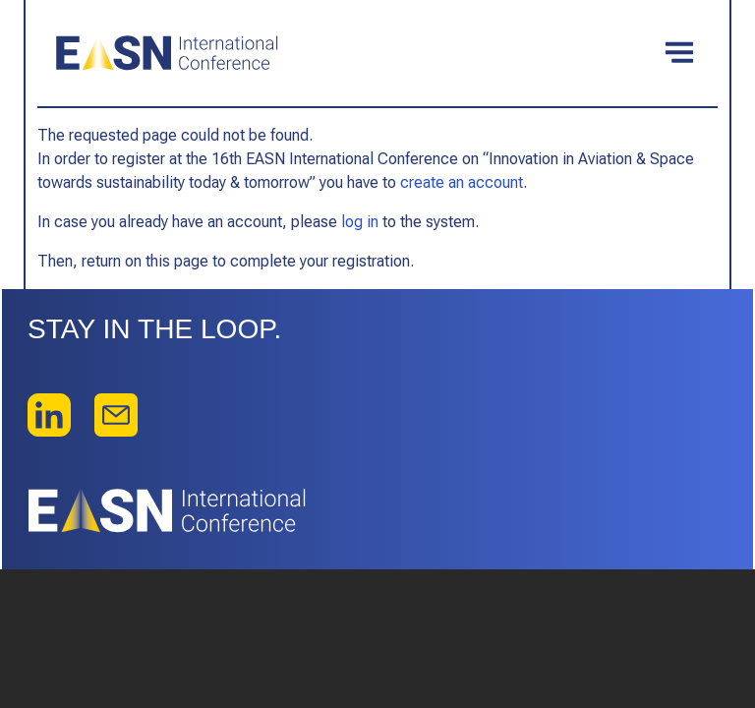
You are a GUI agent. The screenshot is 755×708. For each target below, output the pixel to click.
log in (359, 221)
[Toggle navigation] (679, 53)
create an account (461, 182)
